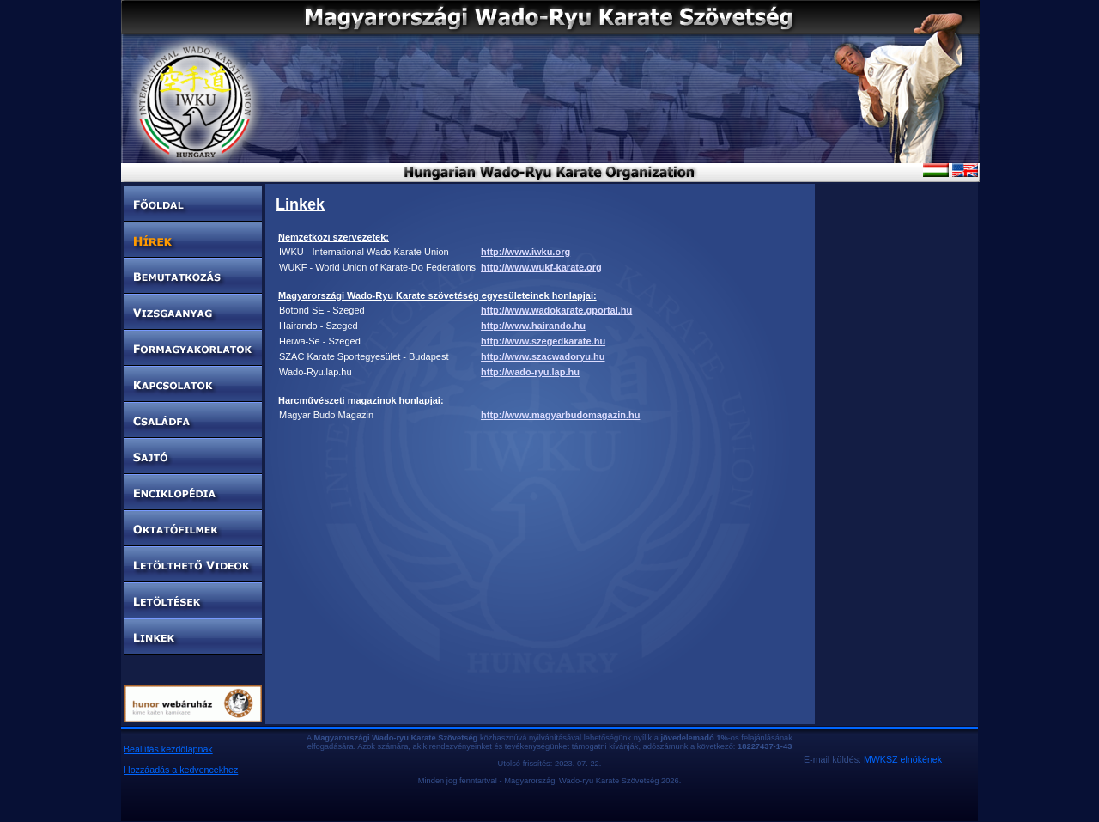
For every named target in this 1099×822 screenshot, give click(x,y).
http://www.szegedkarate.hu (543, 341)
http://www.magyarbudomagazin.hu (560, 415)
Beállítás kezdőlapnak (168, 749)
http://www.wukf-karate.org (541, 267)
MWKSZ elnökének (903, 759)
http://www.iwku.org (525, 252)
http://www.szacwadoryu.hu (542, 356)
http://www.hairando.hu (533, 325)
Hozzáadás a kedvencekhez (181, 769)
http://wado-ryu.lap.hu (530, 372)
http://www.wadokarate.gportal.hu (556, 310)
